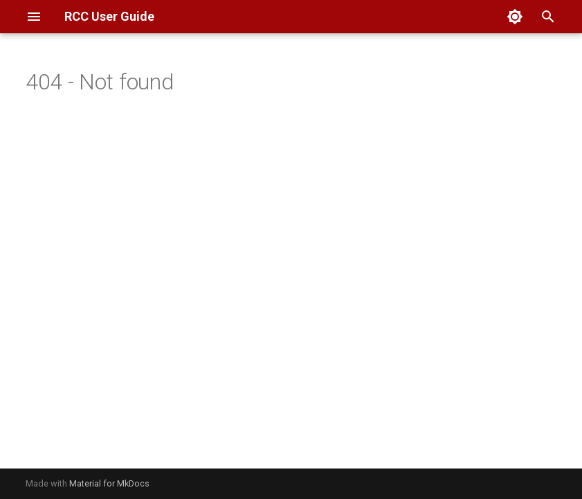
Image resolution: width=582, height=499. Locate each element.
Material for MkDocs (109, 483)
